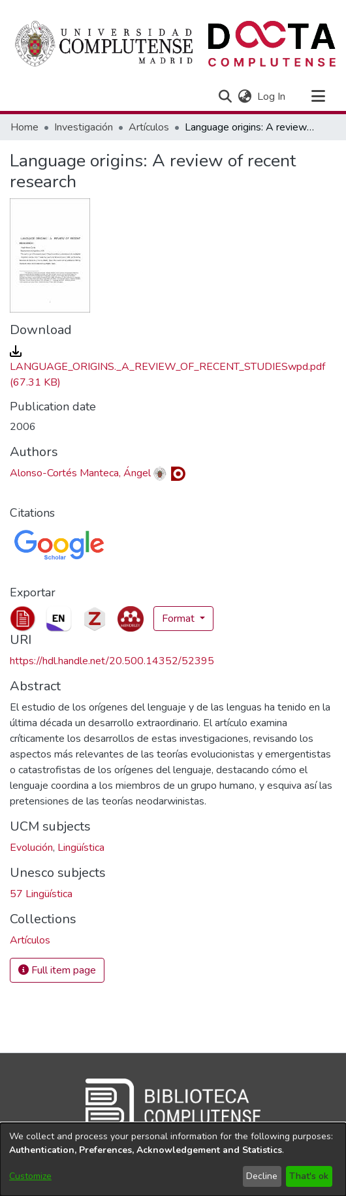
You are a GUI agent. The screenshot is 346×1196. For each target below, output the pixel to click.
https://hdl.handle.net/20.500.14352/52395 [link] (112, 661)
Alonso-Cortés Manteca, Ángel (80, 473)
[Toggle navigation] (318, 96)
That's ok (308, 1176)
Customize (30, 1176)
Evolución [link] (31, 847)
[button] (225, 96)
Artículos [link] (149, 127)
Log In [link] (272, 96)
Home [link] (24, 127)
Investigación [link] (83, 127)
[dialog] (173, 1159)
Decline (261, 1176)
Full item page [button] (57, 970)
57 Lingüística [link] (41, 894)
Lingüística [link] (80, 847)
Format (179, 618)
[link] (167, 367)
